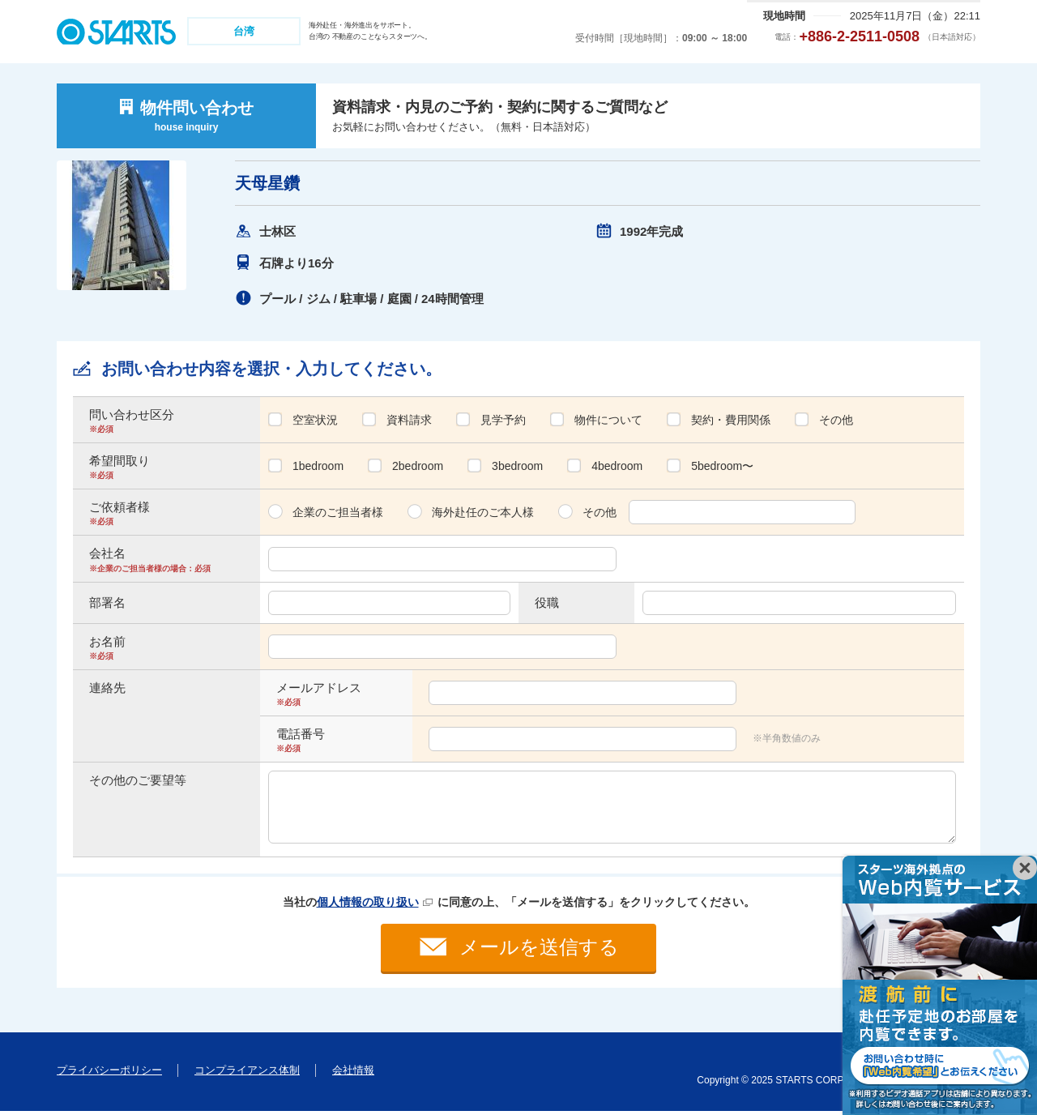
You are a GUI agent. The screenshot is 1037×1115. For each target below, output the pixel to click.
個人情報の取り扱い (368, 901)
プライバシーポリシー (109, 1074)
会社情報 (353, 1074)
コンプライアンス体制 (247, 1074)
